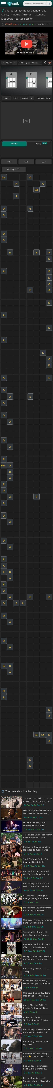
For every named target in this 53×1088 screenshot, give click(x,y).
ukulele (25, 98)
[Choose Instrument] (31, 98)
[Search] (48, 3)
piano (16, 98)
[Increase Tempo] (14, 63)
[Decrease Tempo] (3, 63)
